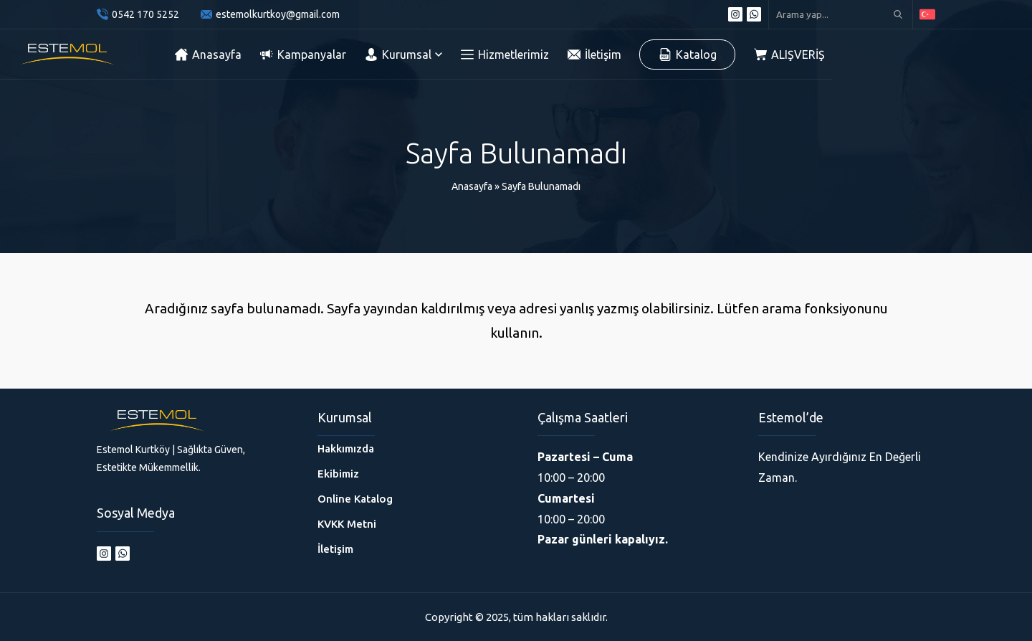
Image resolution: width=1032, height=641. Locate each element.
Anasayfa (472, 186)
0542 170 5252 (145, 14)
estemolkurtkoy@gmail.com (278, 14)
